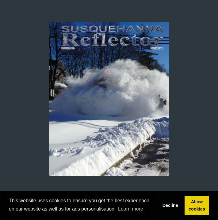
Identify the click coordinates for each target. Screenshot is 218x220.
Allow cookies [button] (197, 205)
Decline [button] (170, 205)
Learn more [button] (130, 208)
